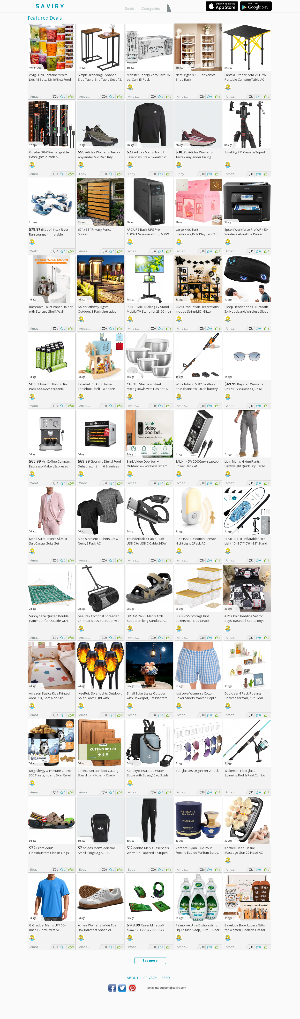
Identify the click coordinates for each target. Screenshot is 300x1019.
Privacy (150, 977)
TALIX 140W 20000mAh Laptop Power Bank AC (197, 463)
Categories (151, 8)
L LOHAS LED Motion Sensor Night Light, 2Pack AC (196, 541)
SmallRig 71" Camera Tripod (245, 152)
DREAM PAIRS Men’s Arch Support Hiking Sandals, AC (146, 618)
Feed (165, 977)
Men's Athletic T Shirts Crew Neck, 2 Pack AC (98, 541)
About (133, 977)
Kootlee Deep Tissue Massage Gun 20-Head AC (244, 850)
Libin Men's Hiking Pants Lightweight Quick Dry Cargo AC (245, 466)
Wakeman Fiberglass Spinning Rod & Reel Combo (245, 772)
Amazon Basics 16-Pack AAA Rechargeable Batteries (48, 389)
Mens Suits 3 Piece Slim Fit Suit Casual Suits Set (48, 541)
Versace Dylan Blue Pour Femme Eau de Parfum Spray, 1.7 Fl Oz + (197, 852)
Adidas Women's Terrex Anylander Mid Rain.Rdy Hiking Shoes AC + (99, 157)
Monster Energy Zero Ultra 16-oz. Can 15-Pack (149, 77)
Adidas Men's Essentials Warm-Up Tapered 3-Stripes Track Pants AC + (148, 853)
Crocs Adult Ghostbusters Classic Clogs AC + (49, 853)
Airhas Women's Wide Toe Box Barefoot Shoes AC (97, 927)
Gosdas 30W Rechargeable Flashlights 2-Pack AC (49, 154)
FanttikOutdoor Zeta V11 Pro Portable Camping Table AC (245, 77)
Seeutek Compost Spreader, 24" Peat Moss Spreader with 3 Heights (99, 620)
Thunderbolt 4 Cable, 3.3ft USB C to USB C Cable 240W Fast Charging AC (146, 543)
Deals (129, 8)
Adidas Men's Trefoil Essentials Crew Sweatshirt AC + (146, 157)
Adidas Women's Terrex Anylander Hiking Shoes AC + (194, 157)
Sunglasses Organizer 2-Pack (197, 770)
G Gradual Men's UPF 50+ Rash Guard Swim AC (47, 927)
